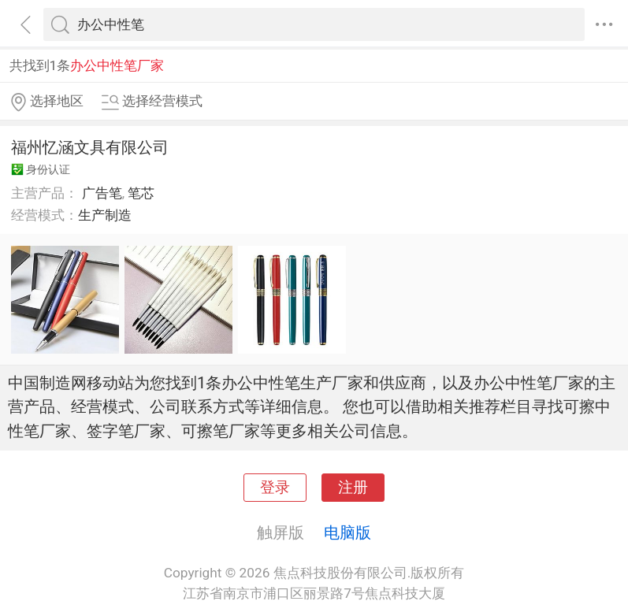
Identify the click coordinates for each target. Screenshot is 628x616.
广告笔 (102, 193)
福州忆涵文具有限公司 (90, 147)
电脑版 (347, 532)
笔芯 (141, 193)
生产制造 (105, 215)
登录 (275, 487)
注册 (353, 487)
